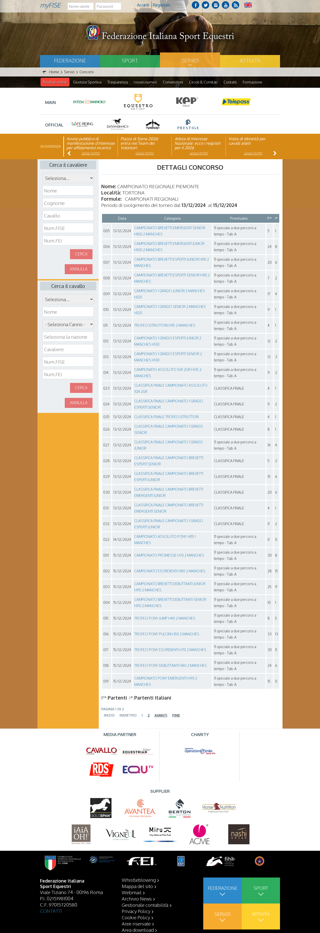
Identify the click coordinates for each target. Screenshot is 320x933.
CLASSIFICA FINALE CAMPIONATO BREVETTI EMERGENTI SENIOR (168, 508)
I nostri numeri (145, 82)
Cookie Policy (136, 917)
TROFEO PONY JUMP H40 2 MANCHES (164, 618)
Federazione (70, 60)
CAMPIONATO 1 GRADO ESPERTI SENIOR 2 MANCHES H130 (168, 357)
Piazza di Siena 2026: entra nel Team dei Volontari (139, 143)
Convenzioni (173, 82)
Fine (176, 715)
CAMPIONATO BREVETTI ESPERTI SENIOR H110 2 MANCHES (172, 278)
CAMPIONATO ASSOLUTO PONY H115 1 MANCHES (165, 540)
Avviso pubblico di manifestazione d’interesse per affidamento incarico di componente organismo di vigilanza (90, 147)
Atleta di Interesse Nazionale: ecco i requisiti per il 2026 (197, 143)
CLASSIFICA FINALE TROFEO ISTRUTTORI (166, 417)
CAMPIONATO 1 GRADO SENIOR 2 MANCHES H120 (170, 310)
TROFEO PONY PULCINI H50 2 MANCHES (166, 634)
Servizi (190, 60)
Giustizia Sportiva (87, 82)
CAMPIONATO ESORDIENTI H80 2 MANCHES (170, 571)
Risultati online (55, 82)
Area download (138, 930)
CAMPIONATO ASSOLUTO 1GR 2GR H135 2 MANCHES (168, 373)
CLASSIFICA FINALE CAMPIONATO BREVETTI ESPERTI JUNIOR (168, 477)
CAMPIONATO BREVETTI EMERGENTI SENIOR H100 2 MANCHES (169, 231)
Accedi (143, 4)
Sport (130, 60)
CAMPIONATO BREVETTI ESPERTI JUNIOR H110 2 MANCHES (171, 262)
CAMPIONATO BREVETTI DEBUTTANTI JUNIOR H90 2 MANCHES (170, 587)
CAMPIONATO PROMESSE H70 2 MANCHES (169, 555)
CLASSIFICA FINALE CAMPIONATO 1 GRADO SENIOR (168, 429)
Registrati (161, 4)
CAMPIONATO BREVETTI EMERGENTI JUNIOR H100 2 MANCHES (169, 247)
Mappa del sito (137, 886)
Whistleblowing (139, 880)
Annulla (79, 269)
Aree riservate (136, 924)
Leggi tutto (91, 153)
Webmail (132, 892)
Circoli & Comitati (203, 82)
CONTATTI (51, 911)
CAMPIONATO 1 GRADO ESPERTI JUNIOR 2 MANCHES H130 (167, 341)
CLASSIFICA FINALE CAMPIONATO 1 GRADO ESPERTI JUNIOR (168, 524)
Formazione (252, 82)
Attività (250, 60)
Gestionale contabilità (145, 905)
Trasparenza (118, 82)
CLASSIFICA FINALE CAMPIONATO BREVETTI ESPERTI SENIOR (168, 461)
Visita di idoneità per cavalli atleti (247, 141)
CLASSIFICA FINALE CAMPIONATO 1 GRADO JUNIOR (168, 445)
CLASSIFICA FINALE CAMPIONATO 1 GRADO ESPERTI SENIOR (168, 404)
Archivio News (137, 899)
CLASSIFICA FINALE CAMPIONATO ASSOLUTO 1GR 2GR (171, 388)
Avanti (160, 715)
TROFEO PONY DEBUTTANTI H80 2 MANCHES (170, 666)
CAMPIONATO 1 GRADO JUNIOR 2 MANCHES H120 (169, 294)
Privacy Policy (136, 911)
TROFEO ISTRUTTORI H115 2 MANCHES (164, 325)
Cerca (81, 254)
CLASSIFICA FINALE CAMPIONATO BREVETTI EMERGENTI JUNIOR (168, 492)
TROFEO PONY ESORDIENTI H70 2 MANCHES (170, 650)
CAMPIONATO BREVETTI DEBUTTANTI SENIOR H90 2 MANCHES (170, 603)
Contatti (230, 82)
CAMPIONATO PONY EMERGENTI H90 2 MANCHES (165, 681)
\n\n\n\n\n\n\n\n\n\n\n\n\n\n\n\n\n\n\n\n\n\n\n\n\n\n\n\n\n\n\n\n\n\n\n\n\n (68, 324)
